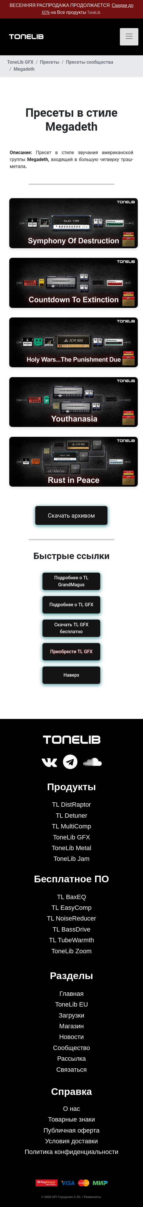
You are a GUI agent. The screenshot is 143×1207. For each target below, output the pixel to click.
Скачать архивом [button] (71, 515)
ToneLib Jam (71, 858)
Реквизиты (93, 1197)
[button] (71, 651)
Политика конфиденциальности (71, 1151)
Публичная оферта (71, 1130)
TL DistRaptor (71, 804)
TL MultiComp (71, 826)
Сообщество (71, 1047)
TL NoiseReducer (71, 918)
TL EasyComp (71, 907)
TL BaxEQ (71, 897)
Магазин (71, 1026)
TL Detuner (71, 815)
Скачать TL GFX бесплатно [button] (71, 628)
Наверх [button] (71, 675)
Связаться (71, 1069)
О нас (71, 1108)
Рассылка (71, 1058)
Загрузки (71, 1015)
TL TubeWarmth (71, 940)
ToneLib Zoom (71, 951)
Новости (71, 1036)
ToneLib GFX (71, 837)
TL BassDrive (71, 929)
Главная (72, 993)
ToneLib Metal (71, 848)
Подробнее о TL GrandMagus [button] (71, 581)
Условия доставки (71, 1141)
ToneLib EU (71, 1004)
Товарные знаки (71, 1119)
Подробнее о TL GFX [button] (71, 604)
